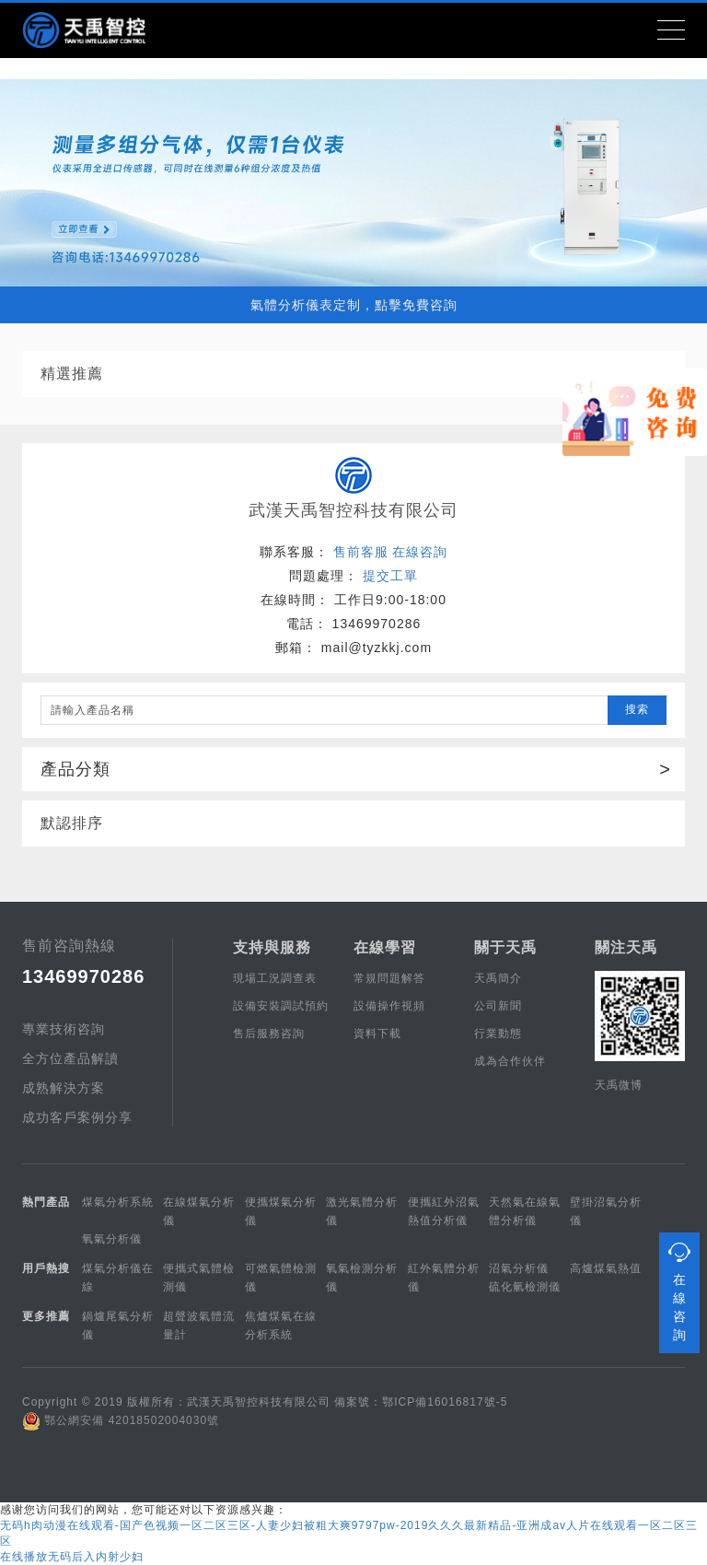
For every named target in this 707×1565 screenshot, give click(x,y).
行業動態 (498, 1033)
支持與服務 (272, 947)
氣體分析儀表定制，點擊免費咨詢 (354, 305)
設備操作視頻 (389, 1005)
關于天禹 (505, 947)
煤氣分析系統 (118, 1202)
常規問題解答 (389, 978)
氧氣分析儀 (112, 1238)
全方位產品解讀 (70, 1058)
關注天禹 (626, 947)
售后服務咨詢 (269, 1033)
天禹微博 (619, 1085)
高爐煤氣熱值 (606, 1268)
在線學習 (385, 947)
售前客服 (360, 551)
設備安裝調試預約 (281, 1005)
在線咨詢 (419, 551)
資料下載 (377, 1033)
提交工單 (390, 575)
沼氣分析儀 (519, 1268)
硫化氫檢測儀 (525, 1286)
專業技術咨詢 (63, 1029)
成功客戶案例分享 (77, 1117)
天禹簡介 (498, 978)
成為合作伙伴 (510, 1061)
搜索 (637, 709)
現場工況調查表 (275, 978)
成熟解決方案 (63, 1087)
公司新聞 (498, 1005)
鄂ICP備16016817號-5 (444, 1402)
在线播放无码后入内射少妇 (72, 1556)
